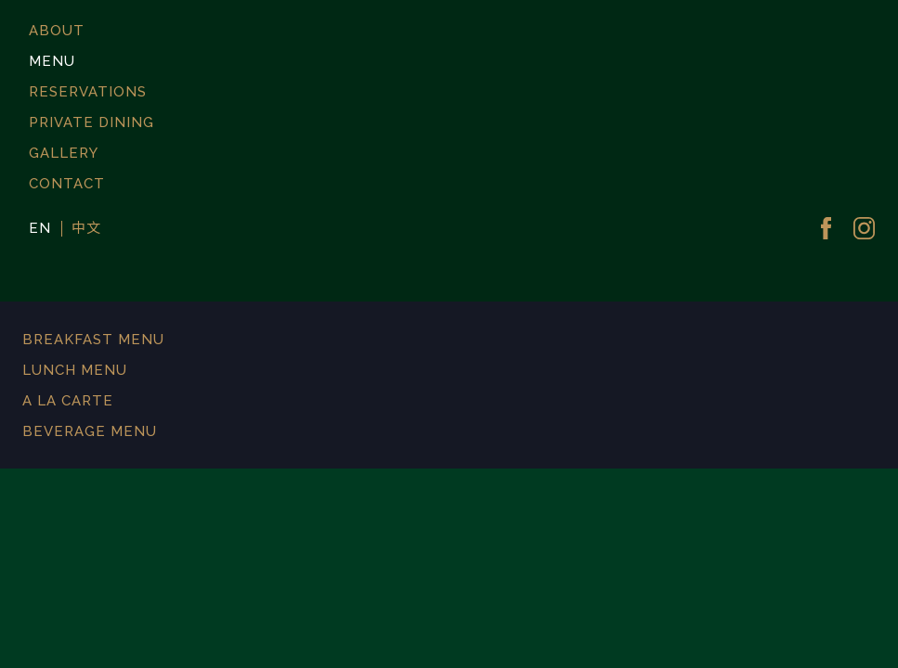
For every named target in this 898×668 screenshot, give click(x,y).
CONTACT (67, 183)
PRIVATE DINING (91, 122)
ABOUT (57, 30)
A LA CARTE (67, 401)
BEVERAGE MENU (89, 432)
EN (40, 229)
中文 (86, 229)
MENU (52, 61)
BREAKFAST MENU (93, 340)
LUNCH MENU (74, 371)
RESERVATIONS (88, 92)
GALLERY (63, 153)
